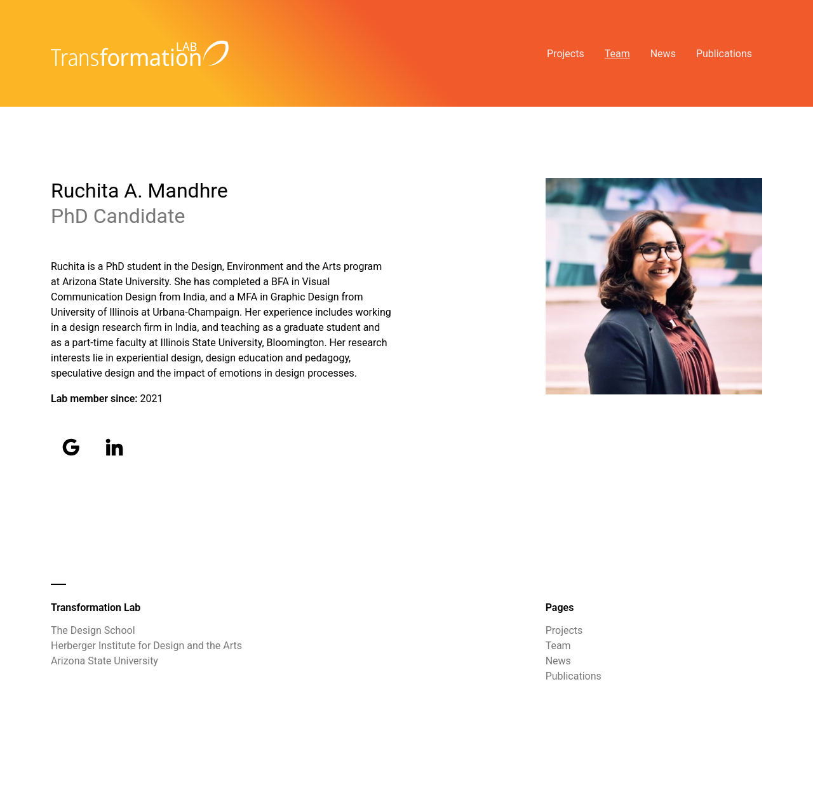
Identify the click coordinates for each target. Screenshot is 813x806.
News (663, 54)
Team (617, 54)
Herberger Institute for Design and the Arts (146, 646)
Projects (565, 54)
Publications (724, 54)
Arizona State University (104, 661)
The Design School (93, 630)
